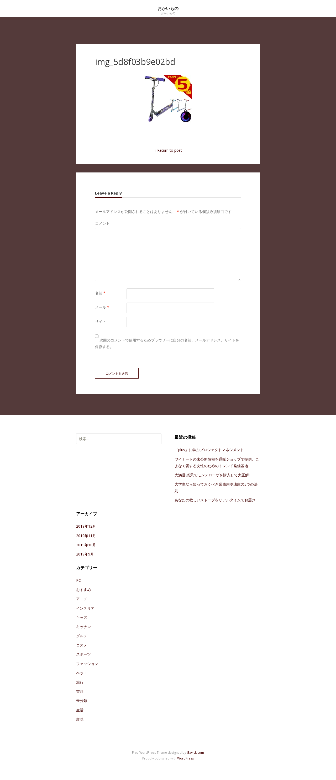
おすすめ (83, 589)
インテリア (85, 608)
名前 (100, 292)
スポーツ (83, 654)
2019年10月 (86, 544)
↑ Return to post (168, 150)
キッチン (83, 626)
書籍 (79, 691)
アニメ (81, 598)
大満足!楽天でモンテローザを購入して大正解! (212, 474)
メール (102, 307)
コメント (102, 223)
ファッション (87, 663)
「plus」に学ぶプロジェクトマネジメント (209, 449)
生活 (79, 709)
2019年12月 (86, 526)
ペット (81, 672)
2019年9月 (85, 554)
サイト (100, 321)
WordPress (185, 758)
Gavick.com (195, 752)
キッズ (81, 617)
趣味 (79, 719)
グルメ (81, 635)
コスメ (81, 645)
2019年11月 (86, 535)
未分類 (81, 700)
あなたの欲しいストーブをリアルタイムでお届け (215, 499)
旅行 (79, 682)
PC (78, 580)
